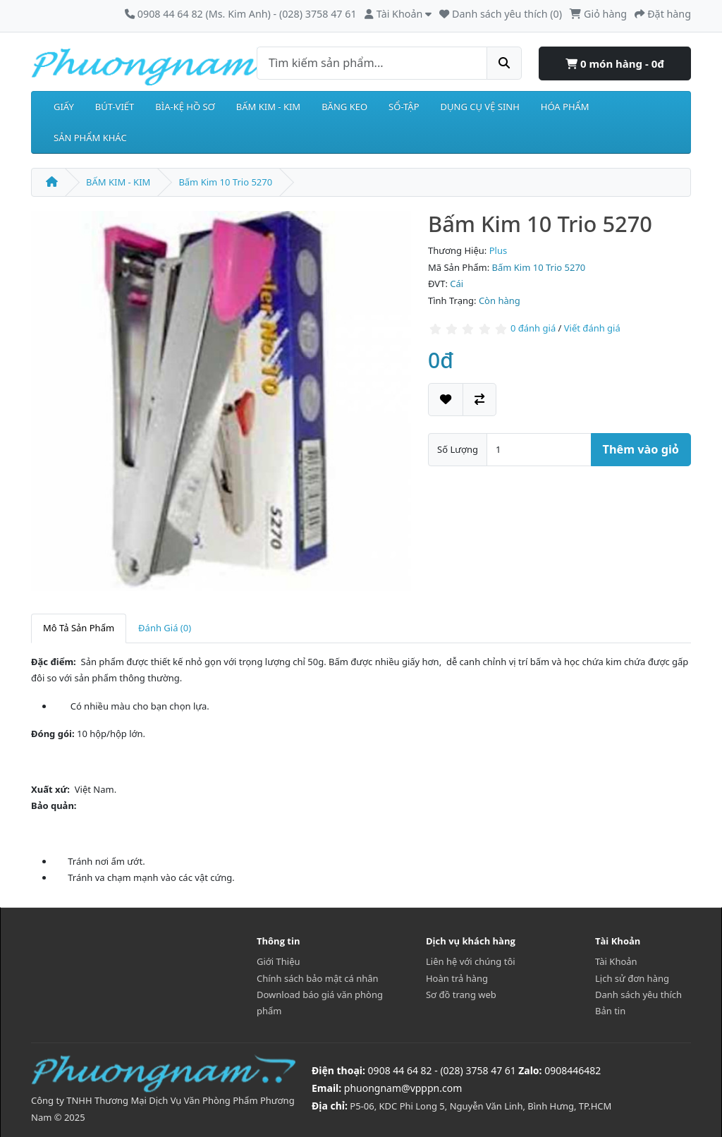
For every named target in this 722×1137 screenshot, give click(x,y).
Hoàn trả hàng (457, 978)
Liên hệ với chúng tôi (470, 961)
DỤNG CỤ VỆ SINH (480, 106)
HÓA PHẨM (565, 106)
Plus (498, 250)
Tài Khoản (616, 961)
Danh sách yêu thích (638, 994)
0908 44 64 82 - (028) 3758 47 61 (442, 1070)
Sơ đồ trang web (461, 994)
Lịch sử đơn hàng (632, 978)
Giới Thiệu (278, 961)
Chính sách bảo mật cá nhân (318, 978)
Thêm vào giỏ (641, 449)
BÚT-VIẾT (115, 106)
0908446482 (572, 1070)
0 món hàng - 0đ (614, 63)
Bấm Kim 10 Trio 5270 (225, 182)
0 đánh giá (533, 328)
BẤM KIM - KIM (268, 106)
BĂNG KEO (344, 106)
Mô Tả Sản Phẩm (78, 627)
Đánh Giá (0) (164, 627)
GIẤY (64, 106)
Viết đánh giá (592, 328)
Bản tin (610, 1010)
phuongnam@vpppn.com (403, 1088)
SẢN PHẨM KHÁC (90, 137)
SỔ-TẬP (403, 106)
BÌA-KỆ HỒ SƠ (185, 106)
